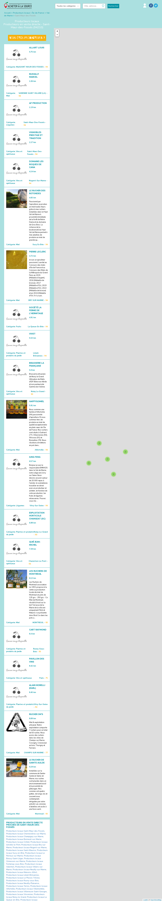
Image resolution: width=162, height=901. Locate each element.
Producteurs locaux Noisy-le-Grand (25, 895)
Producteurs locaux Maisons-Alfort (21, 872)
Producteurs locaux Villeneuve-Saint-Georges (26, 891)
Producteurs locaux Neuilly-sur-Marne (29, 869)
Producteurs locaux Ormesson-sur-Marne (23, 860)
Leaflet (145, 900)
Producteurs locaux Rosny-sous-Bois (22, 880)
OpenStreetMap (156, 900)
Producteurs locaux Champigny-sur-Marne (24, 836)
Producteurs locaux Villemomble (30, 889)
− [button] (57, 34)
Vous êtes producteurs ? (27, 38)
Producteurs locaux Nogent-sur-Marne (30, 847)
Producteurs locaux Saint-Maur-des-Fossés (25, 831)
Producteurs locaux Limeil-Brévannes (22, 875)
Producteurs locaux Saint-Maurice (21, 850)
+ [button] (57, 31)
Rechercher (113, 6)
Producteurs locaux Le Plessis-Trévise (23, 877)
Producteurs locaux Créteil (18, 842)
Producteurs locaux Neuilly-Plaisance (22, 883)
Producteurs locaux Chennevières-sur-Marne (26, 833)
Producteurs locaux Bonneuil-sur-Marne (23, 839)
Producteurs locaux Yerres (17, 886)
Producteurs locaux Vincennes (19, 894)
